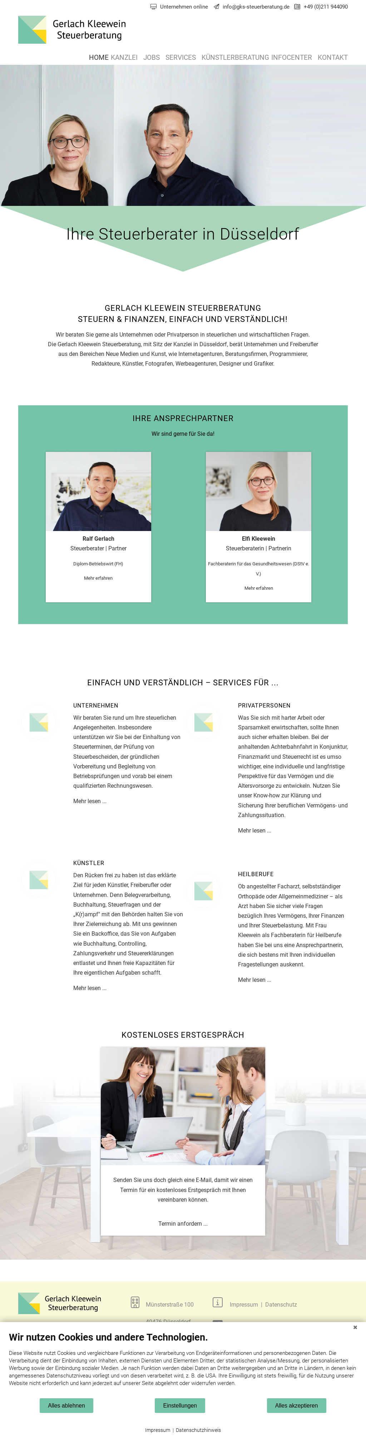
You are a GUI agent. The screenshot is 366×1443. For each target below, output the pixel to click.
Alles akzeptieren (296, 1406)
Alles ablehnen (66, 1406)
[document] (183, 1364)
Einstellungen (180, 1406)
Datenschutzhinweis (198, 1430)
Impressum (157, 1430)
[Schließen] (355, 1327)
